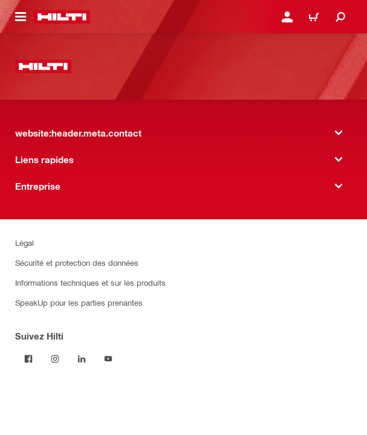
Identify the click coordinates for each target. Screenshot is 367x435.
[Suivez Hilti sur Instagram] (55, 359)
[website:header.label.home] (62, 17)
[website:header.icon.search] (340, 17)
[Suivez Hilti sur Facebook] (28, 359)
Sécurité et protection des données (76, 262)
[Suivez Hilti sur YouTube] (108, 359)
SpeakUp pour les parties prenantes (79, 302)
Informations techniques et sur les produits (90, 282)
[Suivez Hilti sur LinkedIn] (81, 359)
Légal (24, 242)
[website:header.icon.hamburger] (20, 17)
